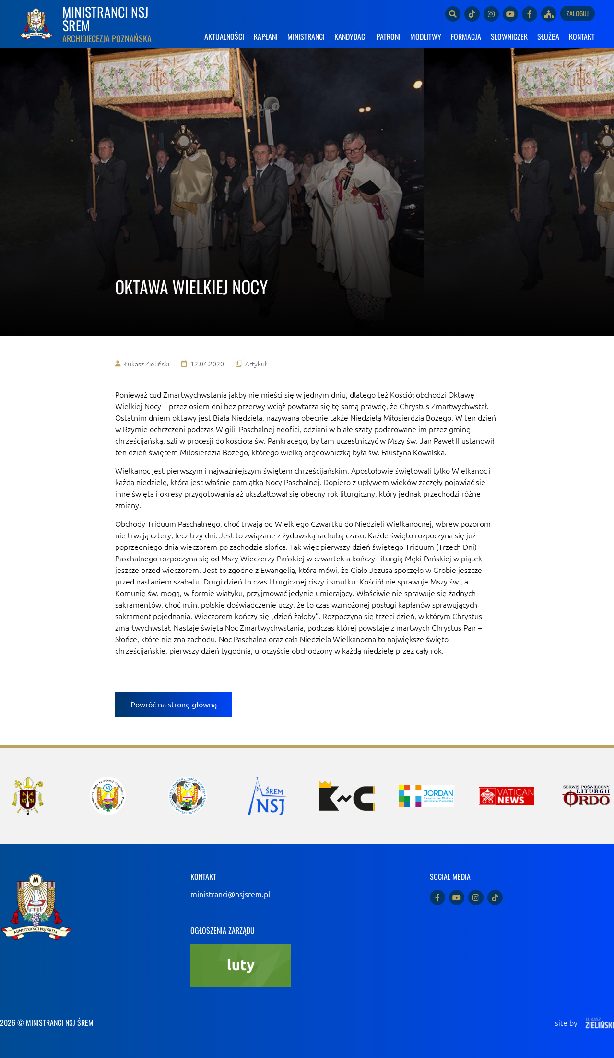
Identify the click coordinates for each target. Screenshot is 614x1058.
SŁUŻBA (548, 36)
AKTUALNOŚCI (224, 36)
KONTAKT (582, 36)
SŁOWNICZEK (509, 36)
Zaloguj (578, 13)
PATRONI (389, 36)
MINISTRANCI (306, 36)
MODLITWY (425, 36)
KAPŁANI (266, 36)
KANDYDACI (350, 36)
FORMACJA (466, 36)
